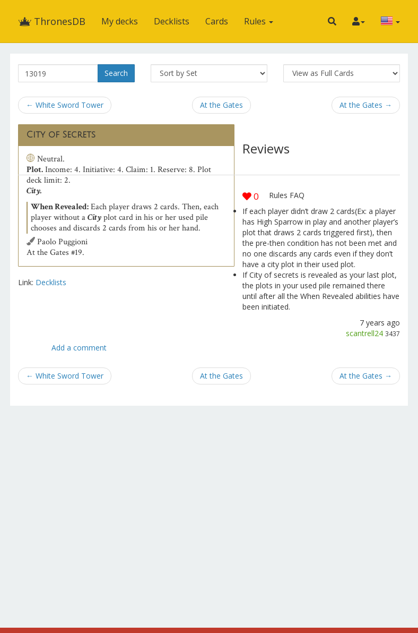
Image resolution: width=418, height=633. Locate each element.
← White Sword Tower (64, 105)
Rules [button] (258, 21)
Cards (216, 21)
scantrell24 (364, 333)
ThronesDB (51, 21)
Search (116, 73)
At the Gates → (365, 105)
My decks (119, 21)
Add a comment (79, 348)
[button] (332, 21)
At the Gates (221, 105)
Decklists (171, 21)
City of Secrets (61, 135)
